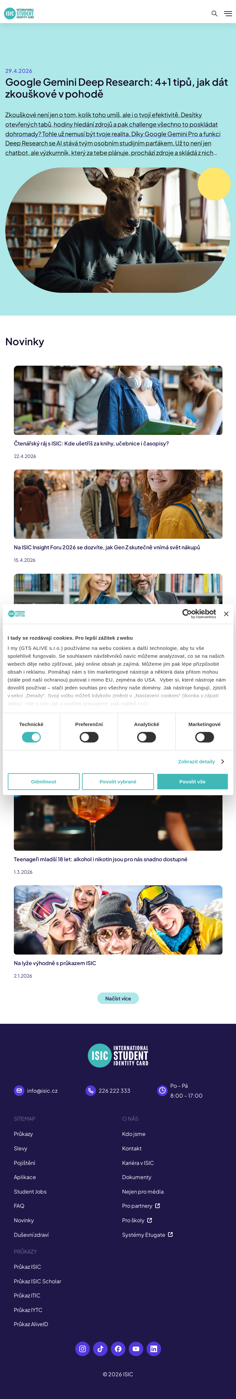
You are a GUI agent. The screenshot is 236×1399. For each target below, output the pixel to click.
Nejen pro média (143, 1191)
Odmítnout (43, 781)
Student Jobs (30, 1191)
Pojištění (24, 1162)
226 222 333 (114, 1090)
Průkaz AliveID (31, 1324)
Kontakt (132, 1148)
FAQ (19, 1205)
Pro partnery (141, 1205)
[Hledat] (215, 13)
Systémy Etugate (147, 1234)
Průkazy (23, 1133)
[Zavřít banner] (226, 613)
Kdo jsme (134, 1133)
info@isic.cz (42, 1090)
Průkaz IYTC (28, 1309)
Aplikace (25, 1176)
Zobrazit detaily (196, 761)
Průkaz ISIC (27, 1266)
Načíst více (118, 998)
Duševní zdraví (31, 1234)
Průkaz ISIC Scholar (37, 1281)
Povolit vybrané (118, 781)
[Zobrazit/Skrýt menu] (228, 13)
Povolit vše (192, 781)
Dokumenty (137, 1176)
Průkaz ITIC (27, 1295)
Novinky (24, 1220)
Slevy (20, 1148)
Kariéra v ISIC (138, 1162)
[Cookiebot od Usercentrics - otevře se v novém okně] (187, 614)
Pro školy (137, 1220)
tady (143, 703)
